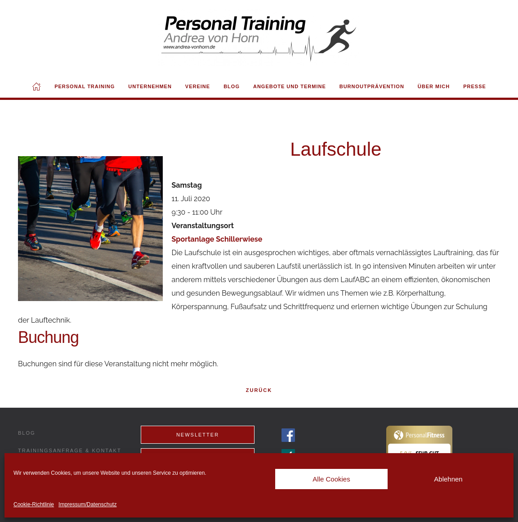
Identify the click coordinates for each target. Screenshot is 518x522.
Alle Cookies (331, 479)
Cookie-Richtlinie (33, 504)
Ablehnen (448, 479)
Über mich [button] (434, 86)
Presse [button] (474, 86)
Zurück (259, 390)
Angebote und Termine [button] (289, 86)
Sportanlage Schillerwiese (217, 239)
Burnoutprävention (371, 86)
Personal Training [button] (84, 86)
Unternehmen (150, 86)
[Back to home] (259, 37)
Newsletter (197, 434)
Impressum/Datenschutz (87, 504)
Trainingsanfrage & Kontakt (69, 450)
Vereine (197, 86)
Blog (231, 86)
